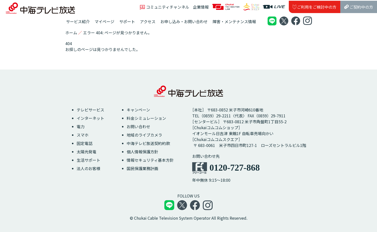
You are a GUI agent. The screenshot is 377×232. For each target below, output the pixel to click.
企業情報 (201, 7)
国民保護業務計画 (142, 168)
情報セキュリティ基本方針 (150, 160)
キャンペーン (138, 110)
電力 (81, 126)
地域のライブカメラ (144, 135)
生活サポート (88, 160)
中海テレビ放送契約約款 (148, 143)
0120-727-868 (234, 168)
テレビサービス (90, 110)
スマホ (82, 135)
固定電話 (84, 143)
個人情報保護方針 (142, 152)
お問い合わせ (138, 126)
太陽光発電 (86, 152)
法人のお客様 (88, 168)
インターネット (90, 118)
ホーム (71, 33)
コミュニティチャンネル (164, 7)
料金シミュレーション (146, 118)
